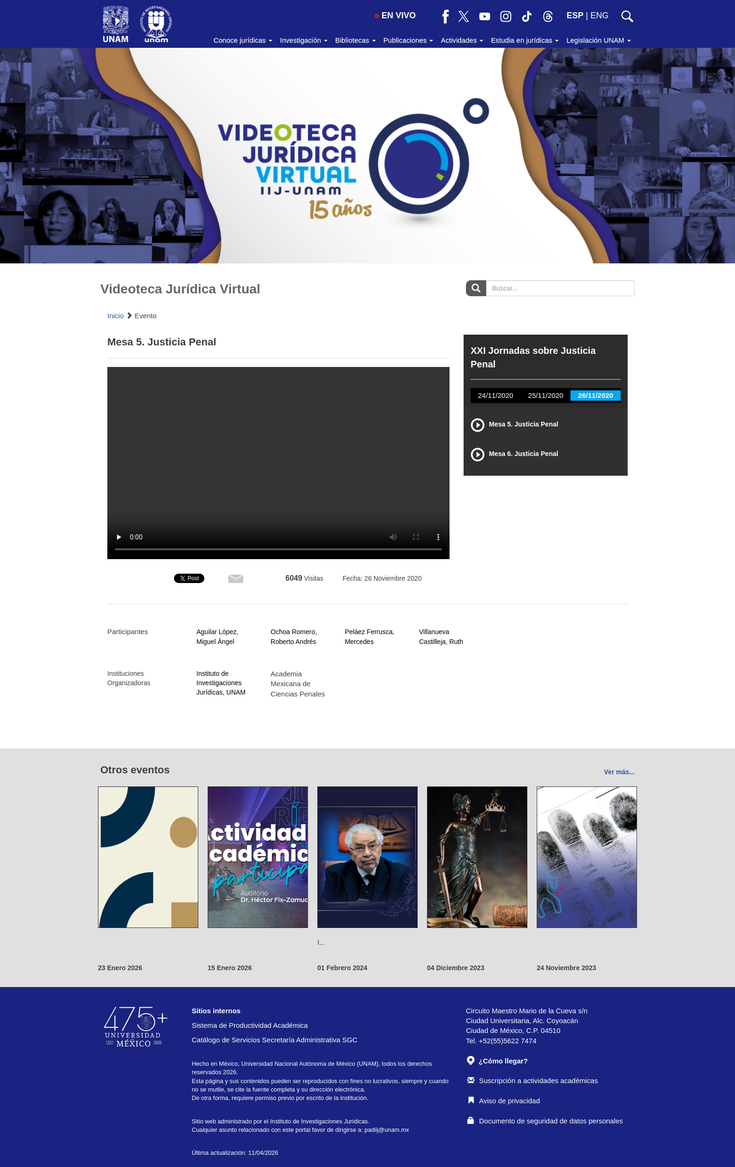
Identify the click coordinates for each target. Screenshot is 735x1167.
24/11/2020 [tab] (495, 395)
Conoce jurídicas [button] (242, 40)
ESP (575, 15)
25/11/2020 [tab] (545, 395)
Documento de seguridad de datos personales (545, 1121)
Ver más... (619, 772)
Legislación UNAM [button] (598, 40)
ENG (599, 15)
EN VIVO (395, 15)
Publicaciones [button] (408, 40)
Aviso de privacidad (503, 1101)
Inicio (115, 316)
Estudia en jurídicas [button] (525, 40)
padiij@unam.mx (387, 1129)
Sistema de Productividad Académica (250, 1025)
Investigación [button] (304, 40)
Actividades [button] (462, 40)
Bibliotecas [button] (355, 40)
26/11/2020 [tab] (595, 395)
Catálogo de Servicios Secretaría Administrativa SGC (275, 1040)
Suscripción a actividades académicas (532, 1081)
